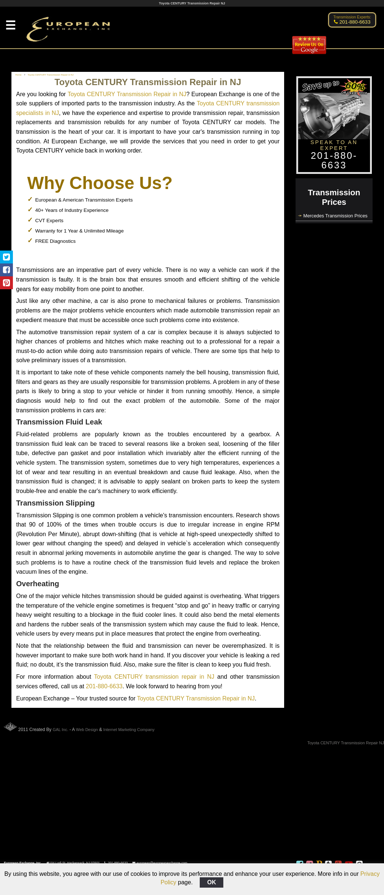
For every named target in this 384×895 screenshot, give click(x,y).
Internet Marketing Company (128, 729)
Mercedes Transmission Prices (335, 215)
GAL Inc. (60, 729)
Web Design (87, 729)
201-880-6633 (104, 686)
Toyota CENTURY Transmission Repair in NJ (126, 94)
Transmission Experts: (352, 17)
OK (211, 882)
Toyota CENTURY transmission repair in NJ (154, 677)
